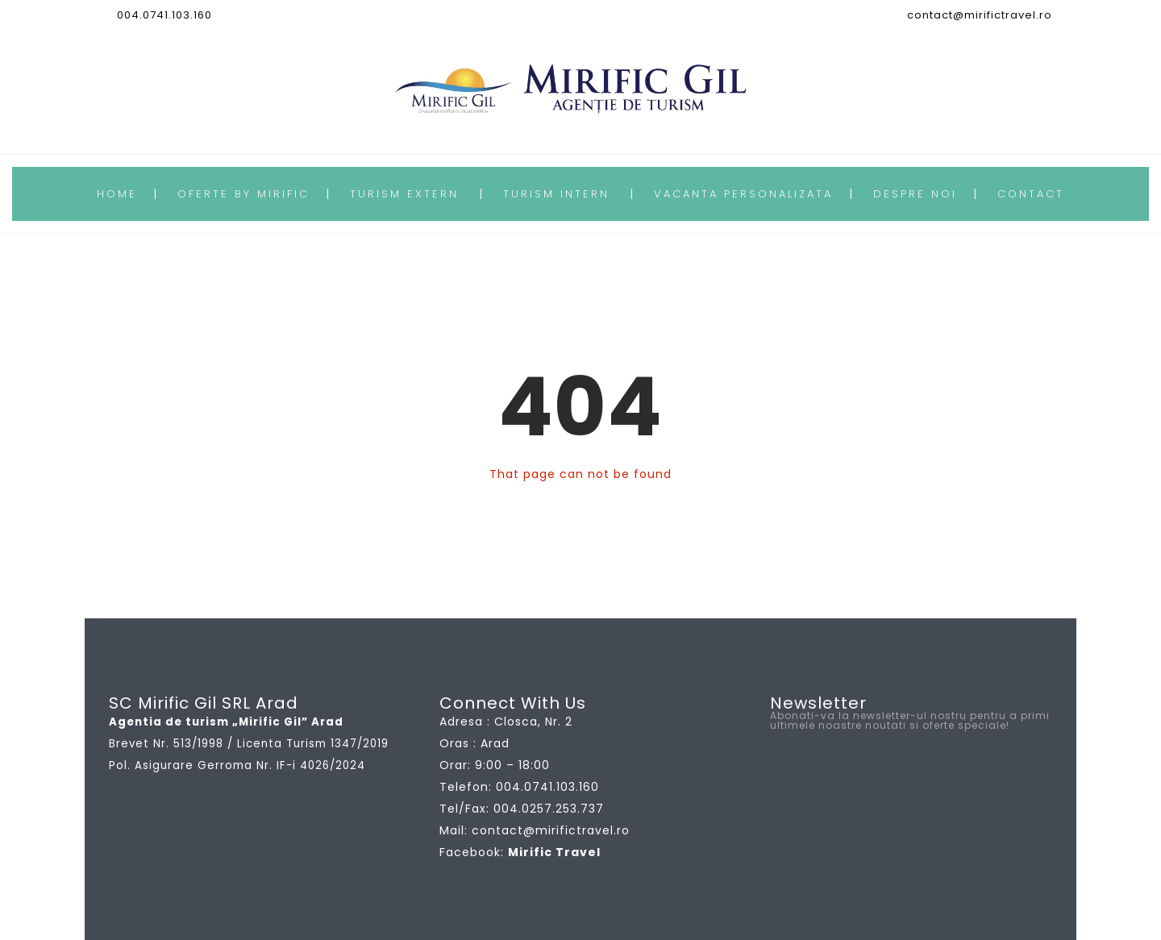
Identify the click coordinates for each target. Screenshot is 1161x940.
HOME (117, 194)
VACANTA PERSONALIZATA (743, 194)
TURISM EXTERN (404, 194)
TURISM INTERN (556, 194)
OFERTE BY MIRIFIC (243, 194)
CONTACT (1030, 194)
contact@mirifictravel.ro (979, 15)
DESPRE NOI (915, 194)
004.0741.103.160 (164, 15)
